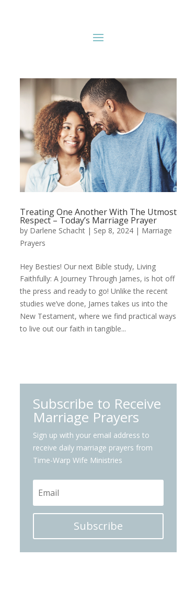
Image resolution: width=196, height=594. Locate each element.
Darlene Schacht (57, 230)
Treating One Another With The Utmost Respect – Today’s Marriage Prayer (98, 216)
